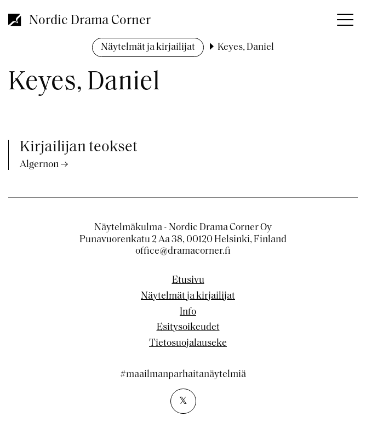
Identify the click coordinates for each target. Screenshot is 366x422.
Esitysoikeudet (188, 328)
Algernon (39, 164)
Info (188, 312)
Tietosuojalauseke (188, 344)
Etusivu (188, 281)
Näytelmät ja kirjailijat (148, 47)
